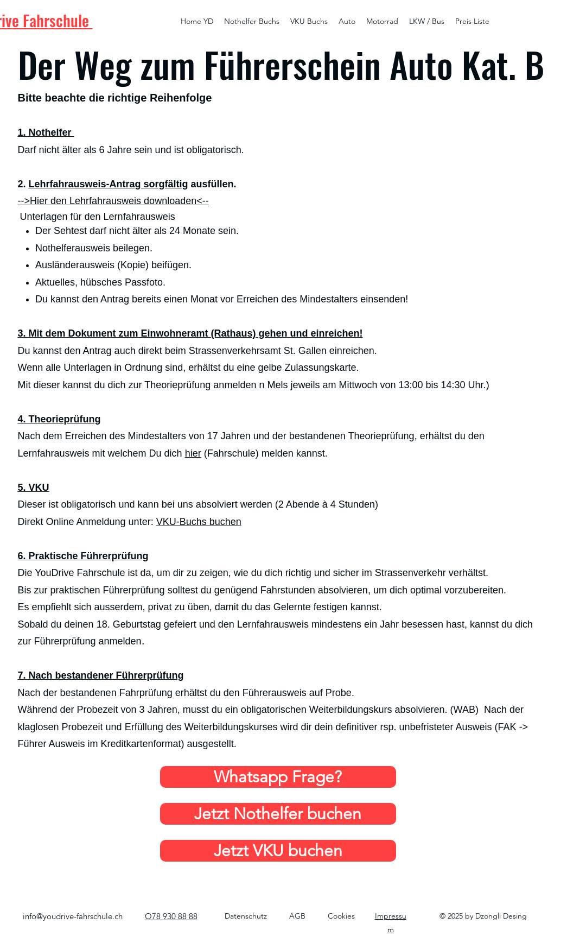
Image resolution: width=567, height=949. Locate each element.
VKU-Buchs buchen (198, 521)
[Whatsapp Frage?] (278, 777)
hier (193, 453)
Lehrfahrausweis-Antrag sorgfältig (108, 184)
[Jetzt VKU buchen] (278, 851)
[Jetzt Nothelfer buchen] (278, 814)
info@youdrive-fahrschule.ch (73, 916)
